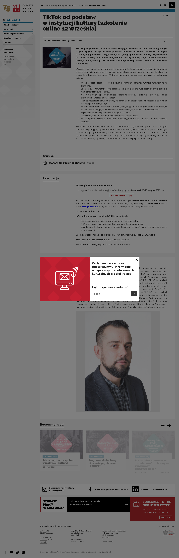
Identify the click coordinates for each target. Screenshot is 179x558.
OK (134, 293)
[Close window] (136, 259)
